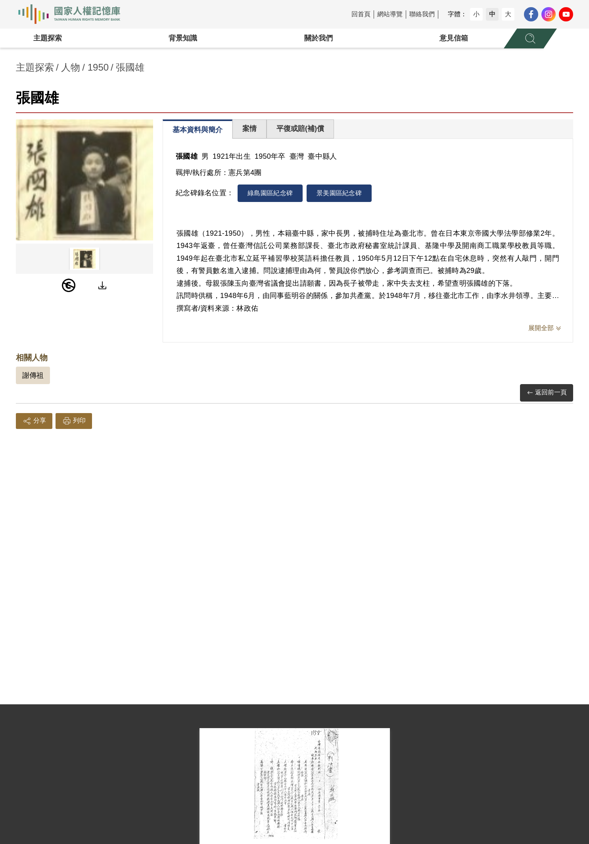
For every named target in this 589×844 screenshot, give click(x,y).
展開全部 (541, 328)
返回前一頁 (546, 392)
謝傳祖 (33, 375)
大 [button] (508, 14)
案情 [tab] (249, 129)
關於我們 (318, 38)
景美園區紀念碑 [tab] (339, 193)
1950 (98, 67)
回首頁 (360, 14)
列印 (74, 421)
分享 (34, 421)
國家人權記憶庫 (74, 14)
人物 (70, 67)
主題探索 (47, 38)
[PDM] (68, 285)
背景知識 (183, 38)
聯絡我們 (422, 14)
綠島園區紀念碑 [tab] (270, 193)
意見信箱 (453, 38)
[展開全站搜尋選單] (530, 38)
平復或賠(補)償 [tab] (300, 129)
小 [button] (476, 14)
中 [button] (492, 14)
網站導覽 (390, 14)
